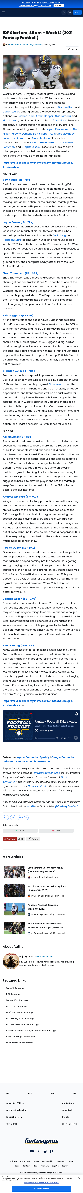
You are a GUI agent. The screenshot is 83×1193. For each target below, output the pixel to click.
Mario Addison (41, 138)
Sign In (65, 1166)
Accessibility (47, 1161)
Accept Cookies (41, 1188)
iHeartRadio (42, 761)
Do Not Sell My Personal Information (41, 1183)
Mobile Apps (68, 1103)
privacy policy (26, 6)
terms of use (44, 6)
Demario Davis (31, 133)
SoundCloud (24, 761)
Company (61, 1161)
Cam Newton (57, 384)
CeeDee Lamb (26, 116)
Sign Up (55, 1166)
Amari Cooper (44, 116)
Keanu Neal (72, 129)
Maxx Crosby (56, 142)
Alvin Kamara (63, 116)
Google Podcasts (62, 757)
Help (35, 1166)
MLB (30, 1093)
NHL (75, 1093)
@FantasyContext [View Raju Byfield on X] (32, 44)
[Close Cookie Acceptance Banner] (79, 1178)
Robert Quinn (49, 133)
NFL (13, 817)
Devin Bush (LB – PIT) (16, 180)
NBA (52, 1093)
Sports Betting (69, 1123)
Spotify (44, 757)
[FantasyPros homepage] (9, 12)
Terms (36, 1161)
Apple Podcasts (27, 757)
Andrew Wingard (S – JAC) (20, 496)
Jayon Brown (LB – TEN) (18, 222)
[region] (41, 1184)
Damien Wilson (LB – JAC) (20, 599)
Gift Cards (11, 1123)
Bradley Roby (66, 133)
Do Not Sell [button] (25, 1161)
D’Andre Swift (66, 107)
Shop (65, 1117)
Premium (45, 1166)
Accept (58, 6)
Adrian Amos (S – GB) (17, 436)
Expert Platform (14, 1117)
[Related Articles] (41, 894)
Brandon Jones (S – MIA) (19, 371)
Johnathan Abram (14, 138)
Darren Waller (11, 111)
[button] (3, 12)
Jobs (17, 1166)
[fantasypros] (41, 732)
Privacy (13, 1161)
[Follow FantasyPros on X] (33, 839)
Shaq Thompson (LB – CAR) (21, 273)
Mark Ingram (10, 120)
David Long (59, 235)
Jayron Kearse (55, 129)
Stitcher (8, 761)
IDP (5, 817)
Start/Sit (23, 817)
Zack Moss (59, 120)
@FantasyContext (66, 806)
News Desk (67, 1110)
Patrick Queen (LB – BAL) (19, 547)
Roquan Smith (38, 142)
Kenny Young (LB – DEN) (18, 645)
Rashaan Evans (12, 240)
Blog (71, 1161)
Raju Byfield (15, 44)
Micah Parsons (12, 133)
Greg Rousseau (31, 147)
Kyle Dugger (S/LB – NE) (18, 315)
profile (31, 806)
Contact (26, 1166)
